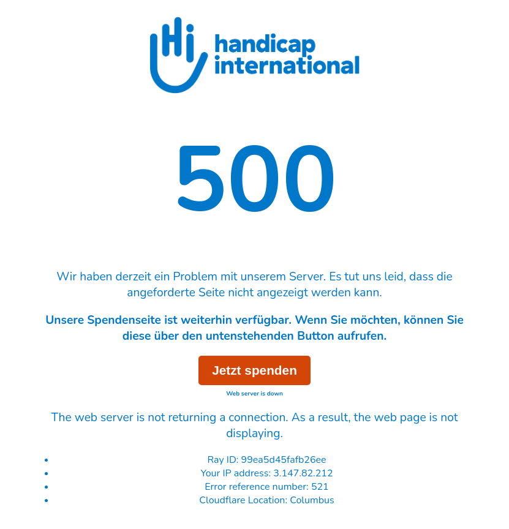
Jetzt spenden (254, 370)
